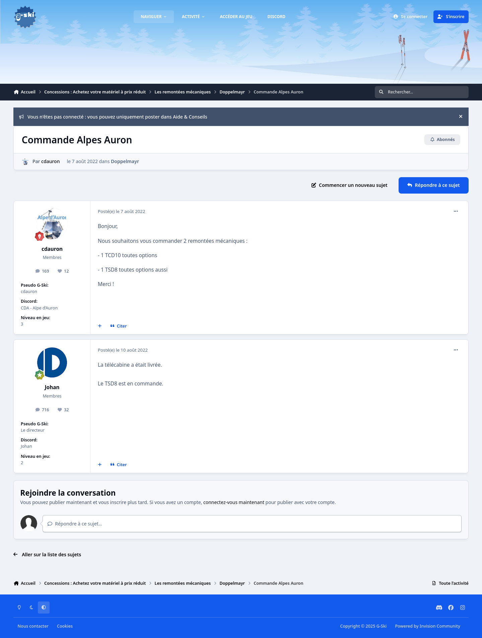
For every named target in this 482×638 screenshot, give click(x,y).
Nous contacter (33, 626)
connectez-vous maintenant (233, 502)
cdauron (50, 161)
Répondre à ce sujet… (75, 523)
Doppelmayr (125, 161)
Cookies (65, 626)
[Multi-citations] (99, 326)
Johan (52, 387)
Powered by (427, 626)
